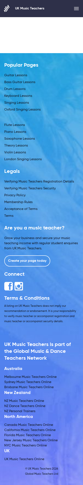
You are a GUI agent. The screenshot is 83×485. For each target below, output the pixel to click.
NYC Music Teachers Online (25, 445)
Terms (8, 216)
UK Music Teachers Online (24, 459)
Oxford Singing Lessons (22, 109)
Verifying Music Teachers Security (30, 188)
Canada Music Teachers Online (28, 425)
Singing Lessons (16, 103)
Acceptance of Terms (20, 209)
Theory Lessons (16, 145)
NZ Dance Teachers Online (24, 406)
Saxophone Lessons (19, 139)
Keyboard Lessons (18, 96)
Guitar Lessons (15, 75)
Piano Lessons (15, 132)
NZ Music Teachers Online (24, 401)
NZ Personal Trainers (19, 411)
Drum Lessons (15, 89)
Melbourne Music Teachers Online (30, 377)
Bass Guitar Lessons (19, 82)
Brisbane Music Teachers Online (29, 387)
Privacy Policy (15, 195)
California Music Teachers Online (30, 430)
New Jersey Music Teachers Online (31, 440)
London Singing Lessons (23, 159)
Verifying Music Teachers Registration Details (39, 181)
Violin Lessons (15, 152)
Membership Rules (18, 202)
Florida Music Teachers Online (27, 435)
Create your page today (27, 261)
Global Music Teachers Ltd (41, 474)
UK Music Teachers (24, 8)
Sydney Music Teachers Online (27, 382)
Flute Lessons (14, 125)
